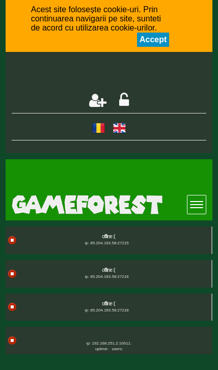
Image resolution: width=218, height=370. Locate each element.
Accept (153, 39)
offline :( (108, 236)
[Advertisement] (115, 73)
